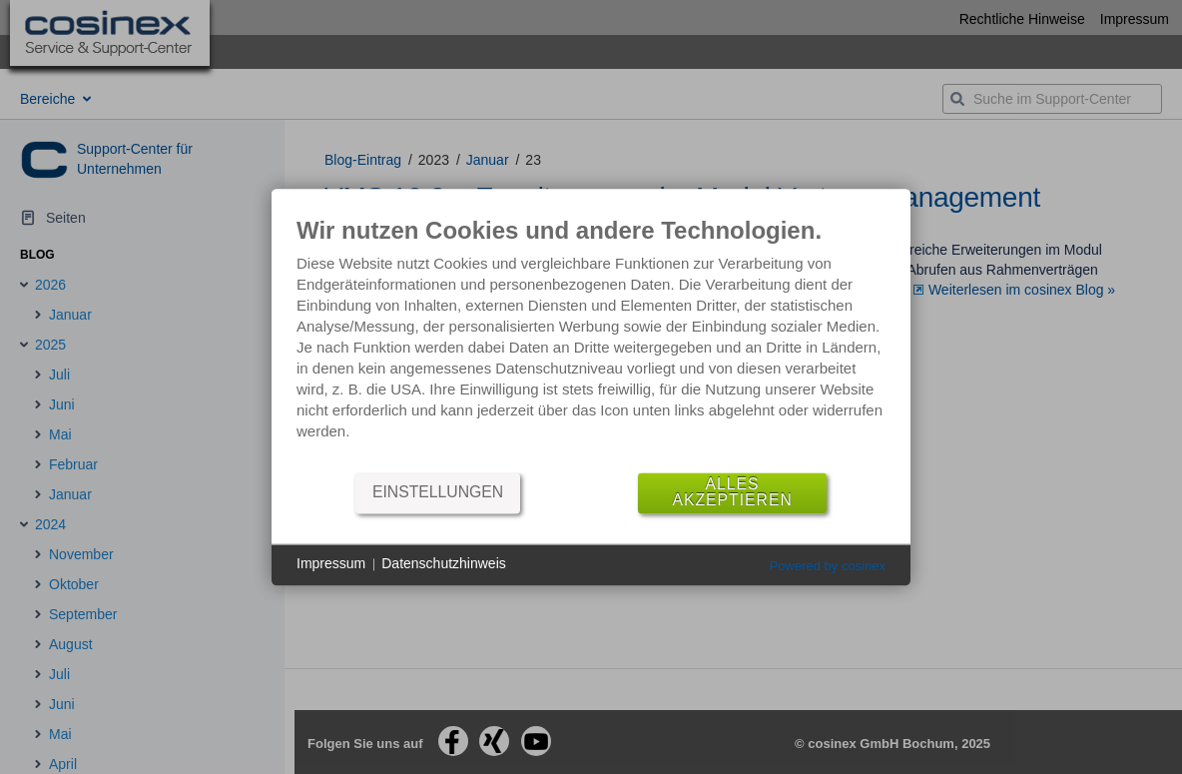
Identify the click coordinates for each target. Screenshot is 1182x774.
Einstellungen (437, 492)
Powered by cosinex (828, 565)
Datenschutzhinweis (443, 564)
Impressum (330, 564)
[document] (591, 343)
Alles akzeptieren (732, 492)
